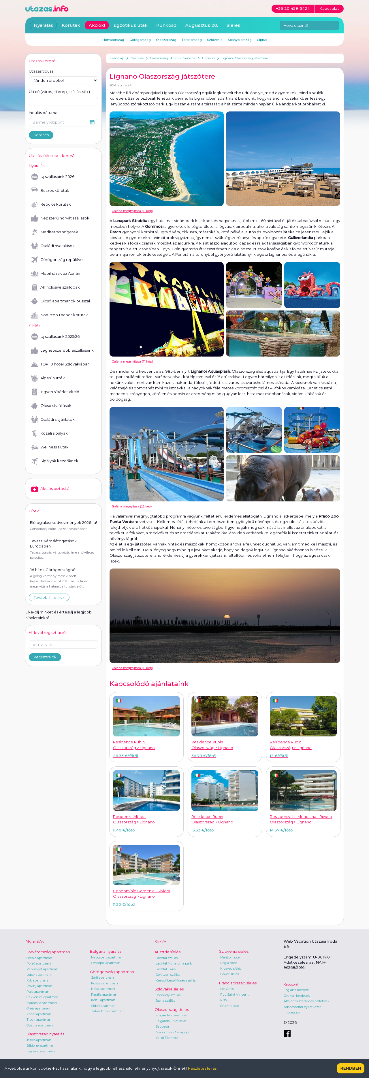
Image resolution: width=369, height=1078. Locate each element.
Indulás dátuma (43, 112)
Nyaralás (137, 58)
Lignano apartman (41, 1051)
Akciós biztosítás (51, 488)
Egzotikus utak (131, 25)
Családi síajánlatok (53, 419)
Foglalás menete (296, 990)
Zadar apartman (39, 1014)
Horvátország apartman (47, 952)
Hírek (34, 511)
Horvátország (113, 40)
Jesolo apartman (39, 1040)
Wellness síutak (50, 447)
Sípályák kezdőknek (54, 461)
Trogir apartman (39, 1020)
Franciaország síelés (238, 983)
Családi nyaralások (53, 245)
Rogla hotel (229, 963)
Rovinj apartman (39, 986)
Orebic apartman (39, 958)
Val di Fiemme (167, 1038)
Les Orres (227, 989)
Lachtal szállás (167, 958)
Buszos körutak (50, 190)
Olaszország (159, 58)
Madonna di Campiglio (173, 1032)
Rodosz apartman (104, 983)
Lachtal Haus (166, 969)
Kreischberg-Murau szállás (176, 980)
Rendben (350, 1068)
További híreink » (49, 597)
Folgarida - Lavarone (171, 1015)
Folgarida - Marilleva (171, 1021)
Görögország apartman (112, 971)
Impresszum (293, 1012)
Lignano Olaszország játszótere (244, 58)
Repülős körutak (51, 204)
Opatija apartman (40, 1025)
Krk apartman (37, 980)
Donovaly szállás (168, 995)
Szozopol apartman (106, 963)
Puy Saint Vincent (234, 994)
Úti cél (59, 92)
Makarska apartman (42, 1003)
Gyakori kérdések (297, 996)
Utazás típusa (41, 71)
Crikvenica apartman (43, 997)
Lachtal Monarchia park (174, 963)
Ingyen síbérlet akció (55, 392)
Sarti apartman (102, 977)
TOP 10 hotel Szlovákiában (60, 364)
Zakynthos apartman (107, 1011)
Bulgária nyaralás (105, 951)
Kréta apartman (103, 989)
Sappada (162, 1026)
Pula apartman (38, 992)
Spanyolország (240, 40)
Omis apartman (38, 1008)
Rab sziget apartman (42, 969)
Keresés (41, 134)
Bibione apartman (40, 1045)
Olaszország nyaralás (44, 1034)
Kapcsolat (291, 984)
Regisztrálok (45, 657)
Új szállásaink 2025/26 (55, 336)
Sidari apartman (103, 1006)
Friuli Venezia (185, 58)
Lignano (208, 58)
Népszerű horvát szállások (60, 218)
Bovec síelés (229, 974)
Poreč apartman (39, 963)
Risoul (224, 1000)
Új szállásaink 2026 (52, 176)
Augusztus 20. (201, 25)
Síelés (233, 25)
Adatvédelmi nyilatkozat (302, 1007)
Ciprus (262, 40)
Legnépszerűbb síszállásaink (62, 350)
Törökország (192, 40)
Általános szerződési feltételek (307, 1001)
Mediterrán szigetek (54, 232)
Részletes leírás (202, 1068)
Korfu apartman (103, 1000)
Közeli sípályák (49, 433)
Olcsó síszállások (51, 405)
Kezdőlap (117, 58)
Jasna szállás (165, 1001)
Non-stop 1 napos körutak (59, 315)
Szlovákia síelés (169, 989)
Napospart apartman (107, 957)
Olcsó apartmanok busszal (60, 301)
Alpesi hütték (48, 378)
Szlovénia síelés (233, 951)
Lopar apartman (39, 975)
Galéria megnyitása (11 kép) (132, 211)
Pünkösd (166, 25)
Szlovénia (215, 40)
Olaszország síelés (172, 1009)
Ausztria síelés (167, 952)
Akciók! (97, 25)
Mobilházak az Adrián (55, 273)
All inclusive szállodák (55, 287)
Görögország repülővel (57, 259)
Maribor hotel (230, 957)
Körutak (71, 25)
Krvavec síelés (230, 969)
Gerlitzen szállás (168, 975)
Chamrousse (229, 1006)
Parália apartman (104, 994)
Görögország (140, 40)
